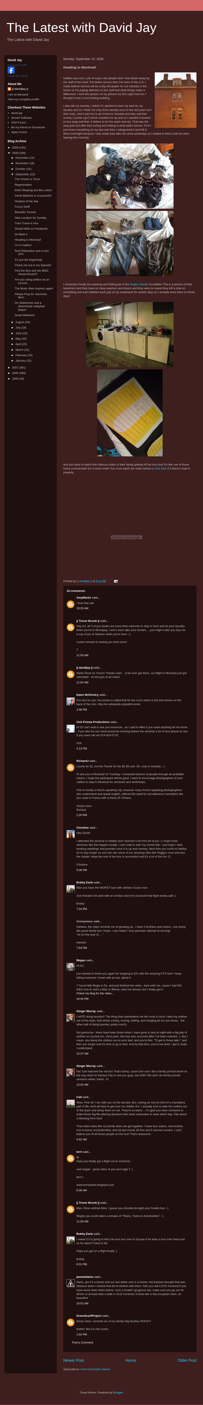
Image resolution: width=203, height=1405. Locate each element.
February (21, 355)
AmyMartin (83, 597)
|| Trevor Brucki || (88, 620)
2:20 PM (81, 815)
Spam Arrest (19, 132)
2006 (15, 373)
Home (131, 1360)
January (20, 360)
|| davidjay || (84, 667)
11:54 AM (82, 682)
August (20, 322)
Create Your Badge (18, 76)
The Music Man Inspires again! (34, 288)
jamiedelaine (84, 1276)
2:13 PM (81, 748)
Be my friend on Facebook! (28, 127)
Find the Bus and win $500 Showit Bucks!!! (31, 272)
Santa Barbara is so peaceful (33, 195)
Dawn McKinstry (87, 694)
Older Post (187, 1360)
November (22, 163)
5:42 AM (81, 1139)
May (18, 338)
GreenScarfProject (88, 1315)
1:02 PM (81, 1334)
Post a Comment (82, 1342)
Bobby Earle (84, 882)
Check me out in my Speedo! (33, 265)
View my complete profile (23, 99)
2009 (15, 147)
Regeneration (23, 184)
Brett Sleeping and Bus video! (33, 190)
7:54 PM (81, 947)
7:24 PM (81, 909)
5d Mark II (21, 234)
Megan (80, 960)
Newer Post (73, 1360)
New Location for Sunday (30, 217)
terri (79, 1151)
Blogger (118, 1392)
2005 (15, 378)
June (18, 333)
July (18, 327)
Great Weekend (24, 315)
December (22, 157)
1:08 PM (81, 709)
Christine (82, 827)
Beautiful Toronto (25, 212)
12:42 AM (82, 1084)
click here (161, 468)
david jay (16, 113)
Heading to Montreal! (28, 239)
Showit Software (21, 117)
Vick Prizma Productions (93, 722)
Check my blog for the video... (95, 993)
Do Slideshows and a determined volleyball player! (30, 306)
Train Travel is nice (26, 223)
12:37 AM (82, 1053)
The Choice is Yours (27, 179)
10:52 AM (82, 1303)
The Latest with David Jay (82, 27)
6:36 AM (81, 1190)
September (22, 174)
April (18, 344)
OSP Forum (18, 122)
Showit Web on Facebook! (31, 228)
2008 (15, 153)
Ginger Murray (86, 1011)
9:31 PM (81, 1264)
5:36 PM (81, 870)
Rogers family (138, 284)
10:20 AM (82, 608)
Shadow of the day (26, 201)
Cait (79, 1097)
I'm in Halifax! (23, 245)
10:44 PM (82, 998)
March (19, 349)
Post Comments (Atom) (95, 1369)
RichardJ (82, 761)
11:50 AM (82, 655)
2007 (15, 367)
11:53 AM (82, 1221)
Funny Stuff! (22, 206)
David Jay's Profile (17, 65)
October (20, 168)
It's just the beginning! (28, 259)
